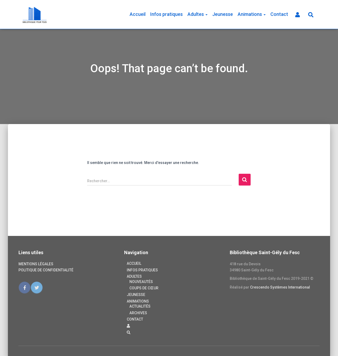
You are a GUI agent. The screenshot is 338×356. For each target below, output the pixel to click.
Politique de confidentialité (45, 270)
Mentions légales (35, 264)
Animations (252, 14)
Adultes (197, 14)
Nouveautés (141, 282)
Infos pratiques (166, 14)
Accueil (137, 14)
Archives (138, 313)
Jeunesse (222, 14)
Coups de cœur (143, 288)
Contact (279, 14)
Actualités (140, 306)
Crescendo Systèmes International (280, 287)
